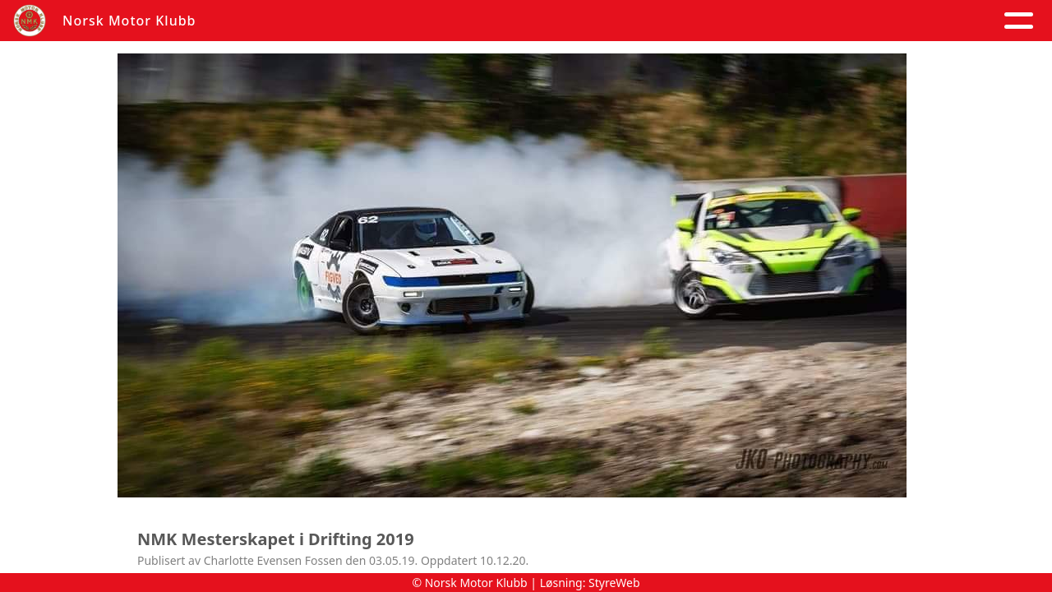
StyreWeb (614, 582)
